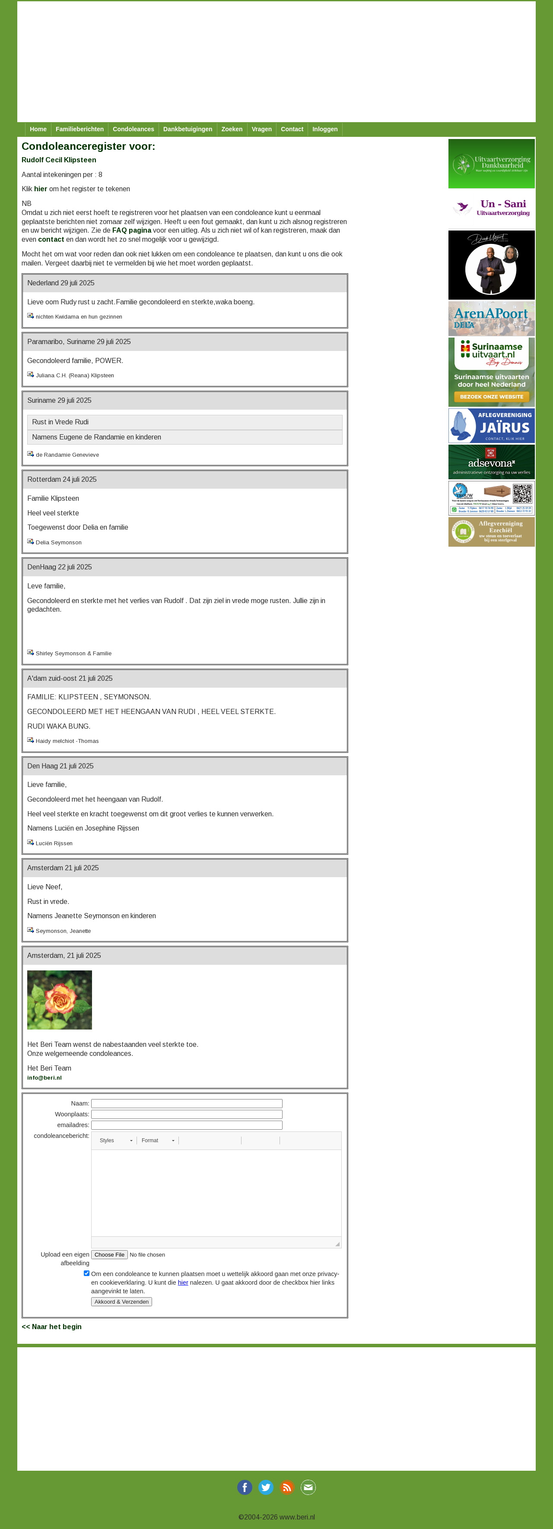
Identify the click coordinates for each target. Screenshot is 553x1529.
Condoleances (133, 129)
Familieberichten (80, 129)
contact (51, 239)
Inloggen (324, 129)
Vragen (262, 129)
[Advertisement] (276, 61)
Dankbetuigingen (188, 129)
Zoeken (232, 129)
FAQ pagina (131, 230)
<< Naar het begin (52, 1326)
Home (38, 129)
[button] (116, 1140)
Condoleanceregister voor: (89, 146)
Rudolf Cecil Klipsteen (59, 160)
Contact (292, 129)
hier (41, 189)
